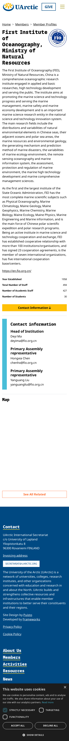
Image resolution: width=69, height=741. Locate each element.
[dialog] (34, 712)
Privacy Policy (12, 627)
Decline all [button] (50, 725)
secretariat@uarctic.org (21, 563)
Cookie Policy (12, 634)
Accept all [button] (18, 725)
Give (49, 6)
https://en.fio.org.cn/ (16, 271)
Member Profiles (45, 24)
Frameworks (31, 619)
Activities (15, 664)
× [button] (64, 687)
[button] (34, 735)
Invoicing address (15, 555)
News (8, 679)
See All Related (34, 494)
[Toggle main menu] (62, 6)
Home (6, 24)
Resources (13, 671)
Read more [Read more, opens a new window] (48, 702)
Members (22, 24)
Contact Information (34, 308)
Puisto (27, 615)
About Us (12, 650)
